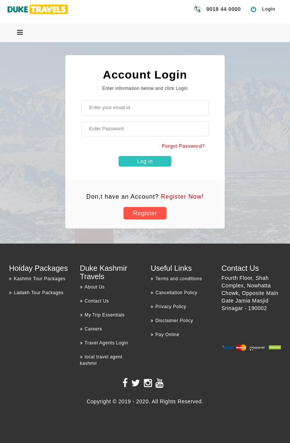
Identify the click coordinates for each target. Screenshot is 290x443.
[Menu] (20, 32)
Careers (91, 329)
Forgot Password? (183, 146)
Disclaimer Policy (172, 320)
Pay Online (165, 334)
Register (145, 213)
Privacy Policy (168, 306)
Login (268, 9)
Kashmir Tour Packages (37, 278)
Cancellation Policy (174, 292)
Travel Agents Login (104, 343)
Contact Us (94, 301)
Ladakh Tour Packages (36, 292)
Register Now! (182, 196)
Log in (145, 161)
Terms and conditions (176, 278)
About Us (92, 287)
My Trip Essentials (102, 315)
